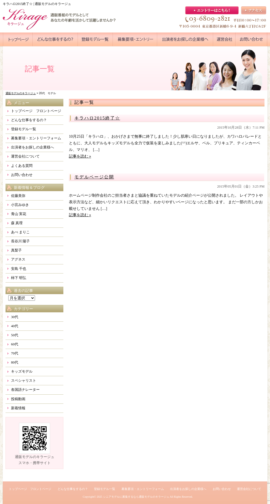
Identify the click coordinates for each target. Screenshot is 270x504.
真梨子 (16, 250)
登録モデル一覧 (23, 129)
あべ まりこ (20, 232)
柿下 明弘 (18, 278)
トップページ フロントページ (36, 111)
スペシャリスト (23, 380)
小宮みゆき (20, 205)
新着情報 (18, 408)
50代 (14, 335)
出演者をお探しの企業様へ (32, 147)
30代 (14, 317)
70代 (14, 353)
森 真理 (17, 223)
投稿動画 (18, 399)
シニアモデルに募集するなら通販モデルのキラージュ (136, 496)
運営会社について (25, 156)
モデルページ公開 (94, 177)
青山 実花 (18, 214)
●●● (18, 39)
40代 (14, 326)
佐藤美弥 (18, 196)
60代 (14, 344)
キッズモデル (22, 371)
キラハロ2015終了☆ (97, 118)
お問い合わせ (22, 175)
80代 (14, 362)
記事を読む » (80, 156)
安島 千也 (18, 269)
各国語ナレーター (25, 390)
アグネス (18, 259)
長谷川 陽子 (20, 241)
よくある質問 (22, 166)
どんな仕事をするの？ (29, 120)
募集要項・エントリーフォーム (36, 138)
